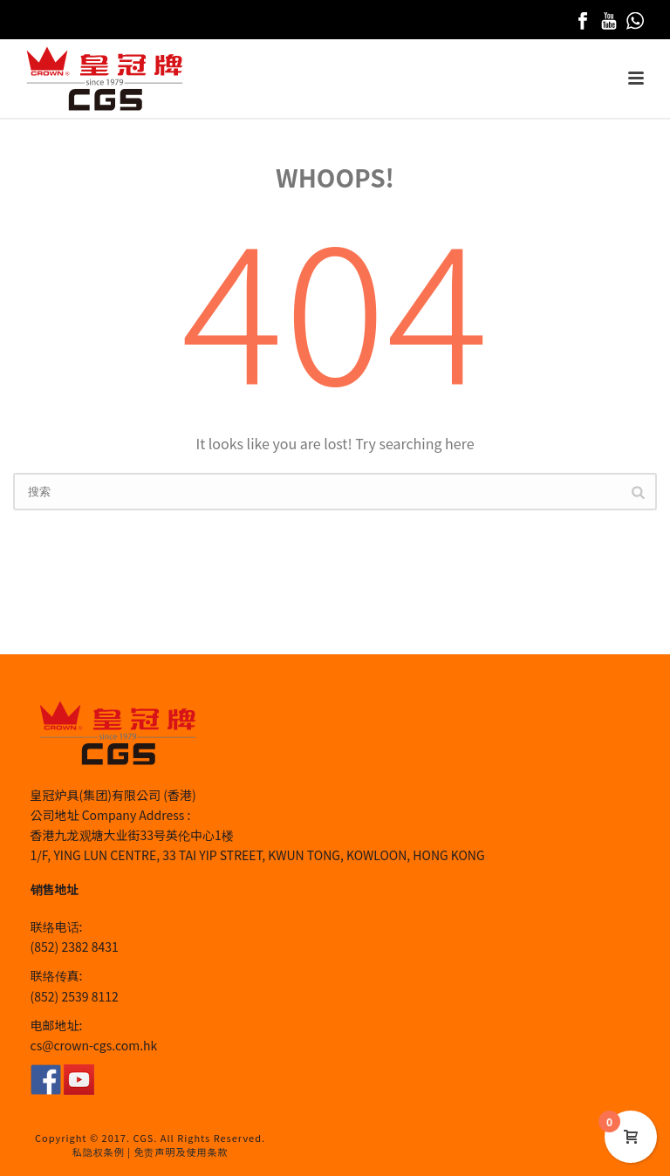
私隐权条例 (98, 1152)
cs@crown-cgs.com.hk (94, 1045)
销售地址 (55, 889)
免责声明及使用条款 (180, 1152)
